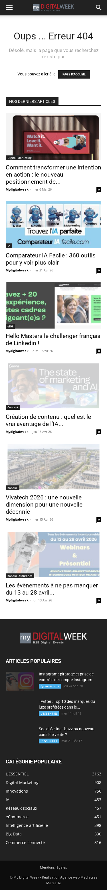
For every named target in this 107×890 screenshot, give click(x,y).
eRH (10, 326)
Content (12, 407)
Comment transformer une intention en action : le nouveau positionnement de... (53, 174)
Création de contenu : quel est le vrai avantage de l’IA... (48, 420)
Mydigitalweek (17, 189)
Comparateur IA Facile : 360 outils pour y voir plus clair (51, 259)
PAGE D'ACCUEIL (74, 74)
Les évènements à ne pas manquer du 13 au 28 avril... (52, 589)
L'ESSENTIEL (49, 713)
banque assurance (20, 576)
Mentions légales (53, 867)
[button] (9, 7)
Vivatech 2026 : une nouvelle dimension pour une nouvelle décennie (44, 504)
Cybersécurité (50, 686)
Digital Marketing (19, 158)
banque (12, 488)
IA (8, 246)
